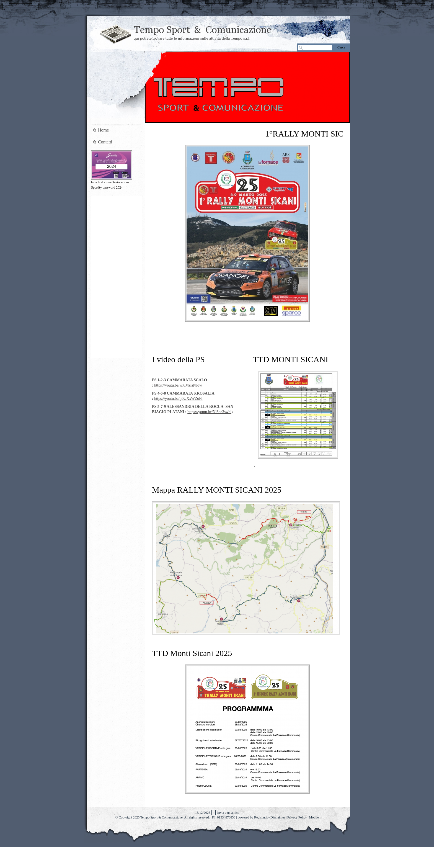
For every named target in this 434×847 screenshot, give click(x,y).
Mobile (314, 817)
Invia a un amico (228, 813)
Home (103, 130)
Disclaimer (277, 817)
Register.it (261, 817)
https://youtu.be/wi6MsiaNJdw (178, 385)
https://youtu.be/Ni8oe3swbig (210, 412)
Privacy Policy (297, 817)
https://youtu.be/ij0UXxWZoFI (178, 399)
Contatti (105, 142)
